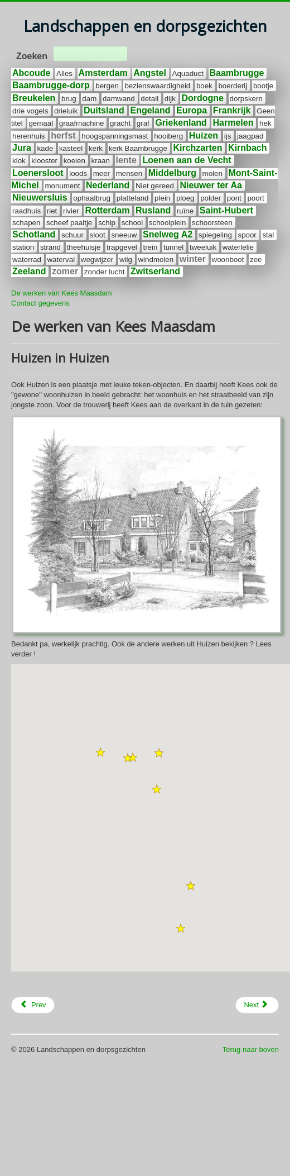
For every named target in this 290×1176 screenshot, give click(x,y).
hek (265, 123)
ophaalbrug (91, 198)
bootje (263, 86)
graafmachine (81, 123)
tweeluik (203, 247)
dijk (170, 98)
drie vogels (30, 111)
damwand (119, 98)
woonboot (228, 259)
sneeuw (124, 235)
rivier (71, 211)
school (132, 222)
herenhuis (28, 136)
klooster (44, 160)
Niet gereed (155, 186)
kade (45, 148)
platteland (133, 198)
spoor (247, 235)
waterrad (26, 259)
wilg (125, 259)
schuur (72, 235)
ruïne (185, 211)
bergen (107, 86)
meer (101, 173)
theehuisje (84, 247)
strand (50, 247)
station (23, 247)
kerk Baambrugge (138, 148)
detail (149, 98)
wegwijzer (97, 259)
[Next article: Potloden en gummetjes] (257, 1005)
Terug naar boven (251, 1049)
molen (212, 173)
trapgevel (122, 247)
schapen (26, 222)
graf (143, 123)
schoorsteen (212, 222)
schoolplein (167, 222)
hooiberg (168, 136)
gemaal (40, 123)
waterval (61, 259)
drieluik (66, 111)
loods (78, 173)
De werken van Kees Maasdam (61, 293)
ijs (227, 136)
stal (268, 235)
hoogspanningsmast (114, 136)
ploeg (185, 198)
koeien (74, 160)
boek (204, 86)
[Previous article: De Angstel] (33, 1005)
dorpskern (246, 98)
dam (89, 98)
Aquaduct (188, 73)
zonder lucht (104, 272)
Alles (64, 73)
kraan (100, 160)
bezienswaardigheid (157, 86)
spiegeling (215, 235)
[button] (100, 752)
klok (19, 160)
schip (106, 222)
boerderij (232, 86)
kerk (96, 148)
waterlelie (238, 247)
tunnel (173, 247)
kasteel (71, 148)
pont (234, 198)
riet (52, 211)
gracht (120, 123)
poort (255, 198)
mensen (129, 173)
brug (68, 98)
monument (62, 186)
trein (150, 247)
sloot (97, 235)
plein (162, 198)
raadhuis (26, 211)
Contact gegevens (40, 303)
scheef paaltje (69, 222)
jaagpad (250, 136)
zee (256, 259)
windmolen (155, 259)
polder (210, 198)
